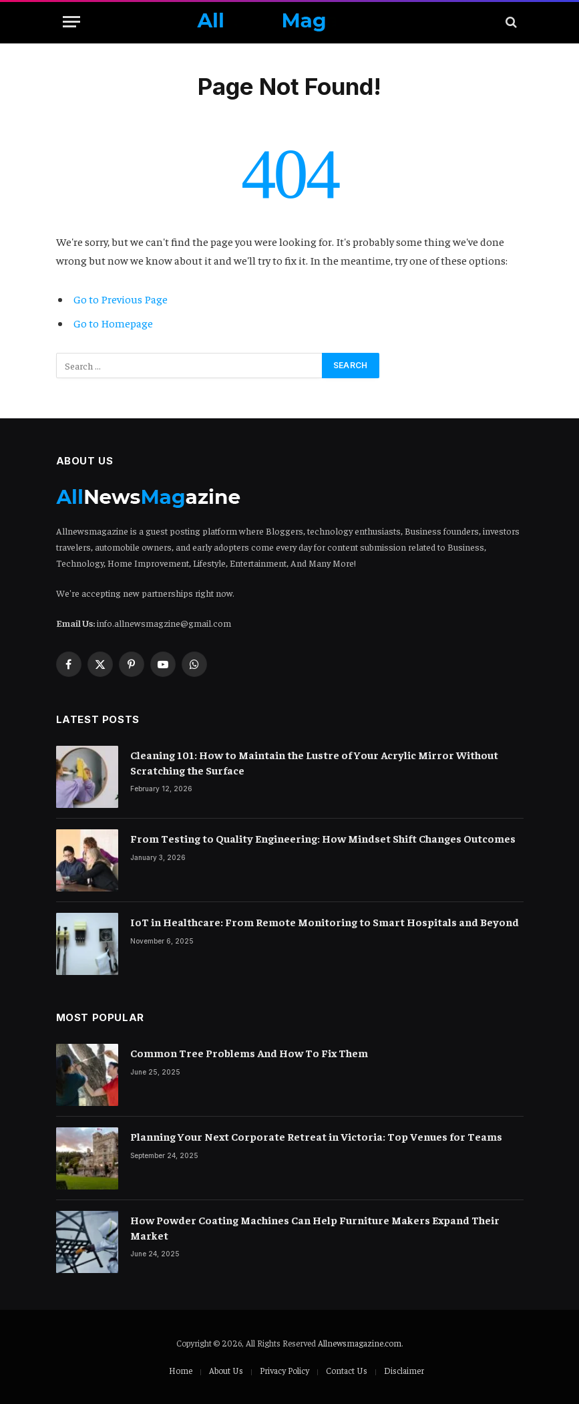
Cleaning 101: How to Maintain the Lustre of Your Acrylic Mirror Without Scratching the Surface (314, 762)
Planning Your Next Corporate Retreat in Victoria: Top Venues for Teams (316, 1136)
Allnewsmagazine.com (359, 1343)
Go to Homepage (113, 323)
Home (180, 1370)
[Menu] (71, 22)
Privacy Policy (284, 1370)
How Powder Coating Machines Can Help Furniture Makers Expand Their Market (315, 1227)
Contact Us (346, 1370)
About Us (226, 1370)
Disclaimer (404, 1370)
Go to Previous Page (120, 299)
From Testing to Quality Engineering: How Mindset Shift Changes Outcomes (323, 838)
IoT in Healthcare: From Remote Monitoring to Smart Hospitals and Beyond (324, 921)
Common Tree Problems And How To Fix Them (249, 1052)
